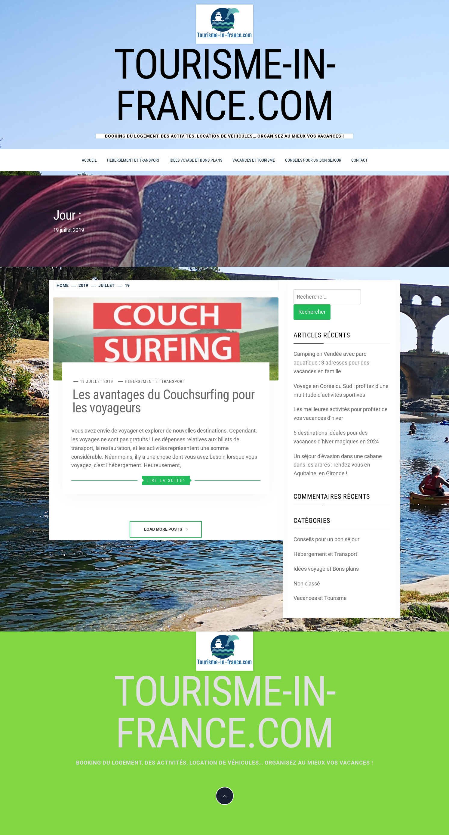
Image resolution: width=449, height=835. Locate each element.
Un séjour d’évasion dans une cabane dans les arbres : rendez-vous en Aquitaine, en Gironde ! (338, 465)
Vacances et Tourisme (253, 160)
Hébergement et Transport (133, 160)
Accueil (89, 160)
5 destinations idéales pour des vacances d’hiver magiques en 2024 (336, 437)
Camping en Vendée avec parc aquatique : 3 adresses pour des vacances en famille (331, 362)
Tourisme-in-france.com (225, 85)
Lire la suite (166, 480)
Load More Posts (166, 529)
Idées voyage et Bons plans (196, 160)
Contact (359, 160)
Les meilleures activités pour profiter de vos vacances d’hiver (341, 413)
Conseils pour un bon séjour (313, 160)
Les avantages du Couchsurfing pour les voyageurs (163, 401)
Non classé (307, 583)
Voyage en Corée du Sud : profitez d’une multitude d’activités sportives (341, 390)
